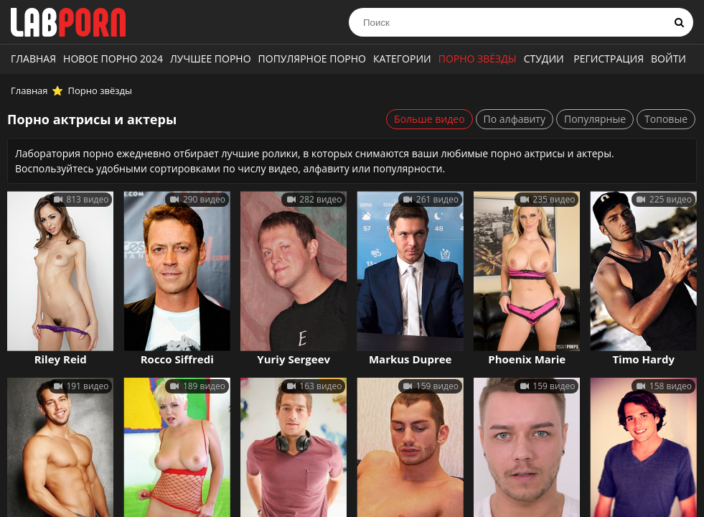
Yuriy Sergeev (293, 359)
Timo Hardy (643, 359)
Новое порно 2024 (113, 58)
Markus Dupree (410, 359)
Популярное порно (312, 58)
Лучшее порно (210, 58)
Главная (33, 58)
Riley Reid (60, 359)
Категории (402, 58)
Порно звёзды (477, 58)
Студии (544, 58)
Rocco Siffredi (177, 359)
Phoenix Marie (526, 359)
